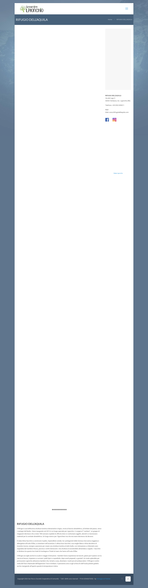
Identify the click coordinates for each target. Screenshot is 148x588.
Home (110, 19)
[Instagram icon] (122, 579)
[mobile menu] (127, 9)
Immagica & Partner (103, 579)
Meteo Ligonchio (118, 173)
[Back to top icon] (128, 579)
